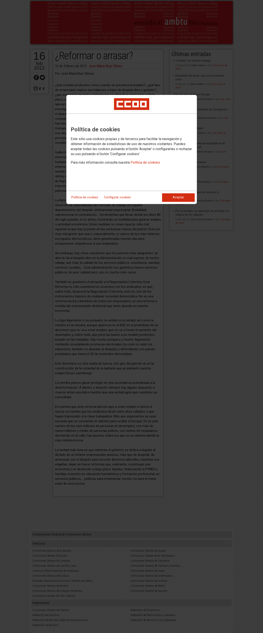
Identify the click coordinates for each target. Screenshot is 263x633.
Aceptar (178, 197)
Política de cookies (145, 162)
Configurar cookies (117, 197)
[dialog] (131, 149)
